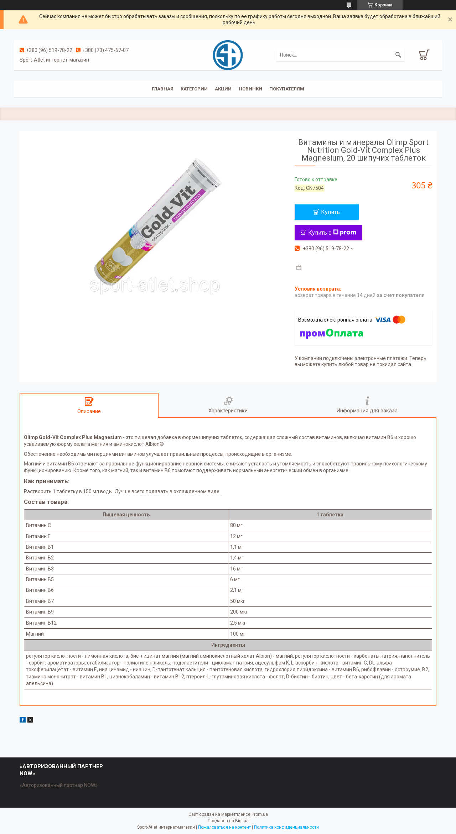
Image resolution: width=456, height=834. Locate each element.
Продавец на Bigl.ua (228, 820)
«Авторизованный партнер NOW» (59, 785)
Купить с (332, 232)
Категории (194, 89)
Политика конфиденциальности (286, 827)
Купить (330, 212)
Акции (223, 89)
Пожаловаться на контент (224, 827)
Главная (162, 89)
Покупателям (286, 89)
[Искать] (398, 55)
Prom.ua (260, 814)
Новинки (250, 89)
